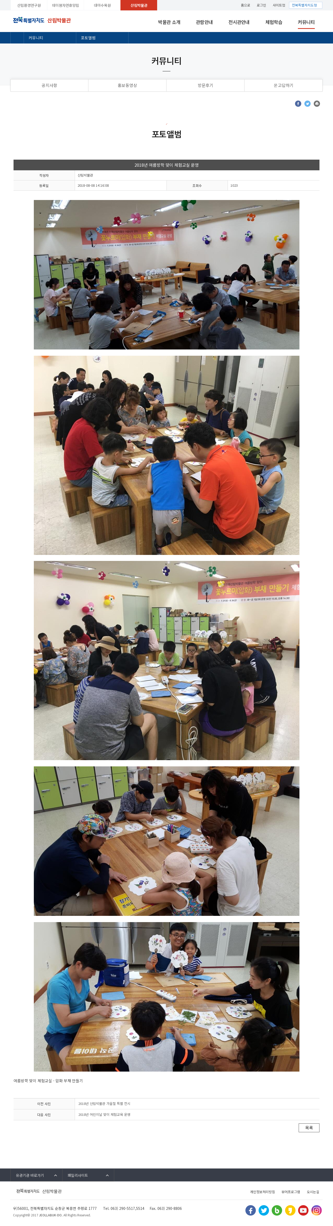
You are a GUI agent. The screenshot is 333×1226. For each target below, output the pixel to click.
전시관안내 (238, 21)
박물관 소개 (169, 21)
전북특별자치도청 (304, 5)
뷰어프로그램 (290, 1191)
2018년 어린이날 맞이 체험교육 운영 (104, 1114)
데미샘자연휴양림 (65, 5)
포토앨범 (88, 37)
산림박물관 (139, 5)
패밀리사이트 (78, 1175)
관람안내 (204, 21)
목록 (309, 1127)
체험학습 (273, 21)
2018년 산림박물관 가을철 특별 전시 (104, 1103)
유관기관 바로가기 (30, 1175)
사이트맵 (279, 5)
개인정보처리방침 (262, 1191)
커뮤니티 (306, 21)
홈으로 (245, 5)
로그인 (261, 5)
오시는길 (313, 1191)
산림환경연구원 (29, 5)
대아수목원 (102, 5)
